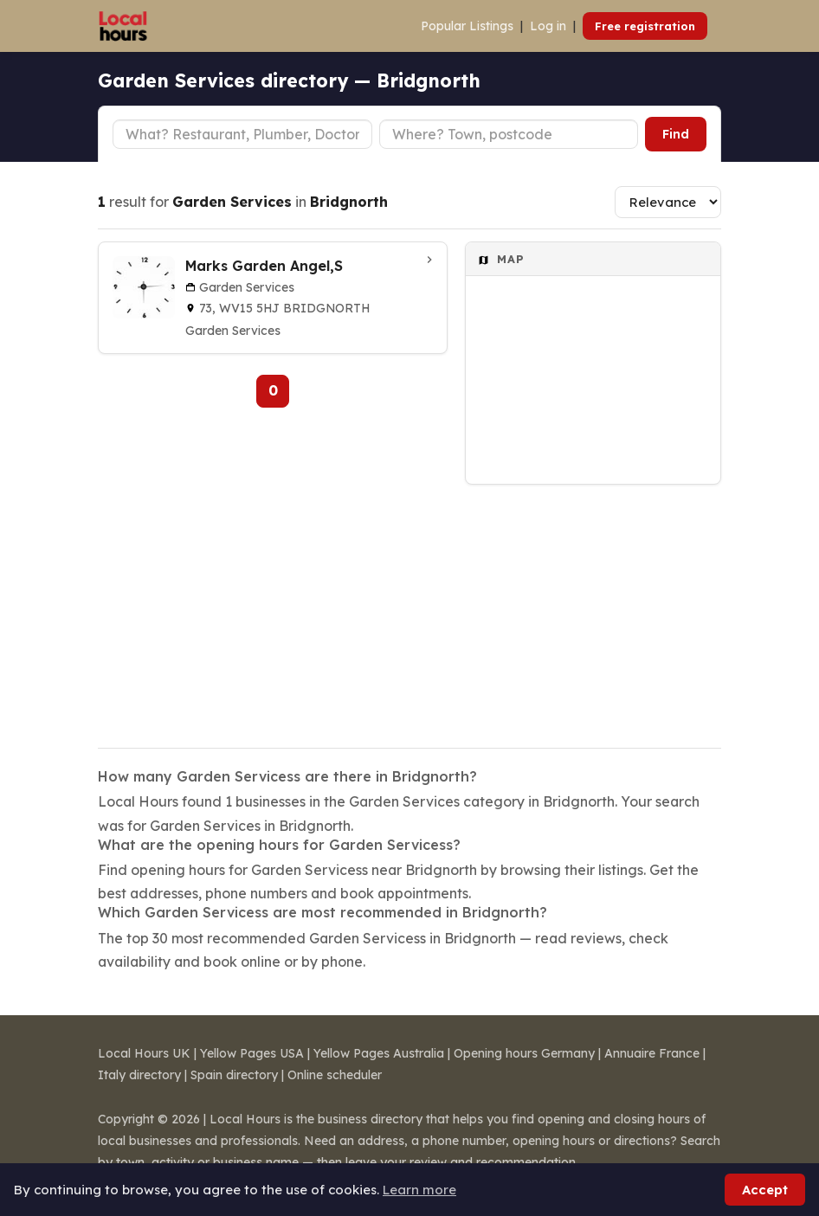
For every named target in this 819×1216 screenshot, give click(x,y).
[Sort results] (668, 202)
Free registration (645, 26)
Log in (548, 26)
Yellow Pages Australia (378, 1053)
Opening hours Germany (524, 1053)
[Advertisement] (593, 605)
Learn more (419, 1189)
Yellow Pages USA (252, 1053)
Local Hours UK (144, 1053)
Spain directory (234, 1075)
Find (675, 134)
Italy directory (139, 1075)
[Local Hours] (123, 26)
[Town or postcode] (509, 134)
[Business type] (242, 134)
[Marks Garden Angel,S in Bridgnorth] (273, 297)
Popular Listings (467, 26)
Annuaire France (652, 1053)
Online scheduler (334, 1075)
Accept (765, 1189)
